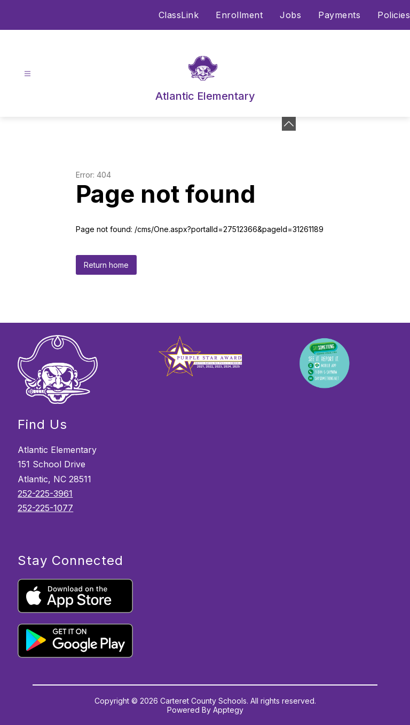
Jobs (290, 15)
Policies (393, 15)
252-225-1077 (45, 508)
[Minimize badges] (289, 124)
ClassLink (179, 15)
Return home (106, 264)
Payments (339, 15)
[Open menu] (27, 74)
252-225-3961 (45, 493)
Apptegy (228, 709)
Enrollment (239, 15)
